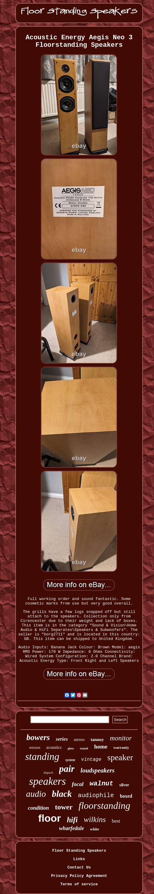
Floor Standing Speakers (79, 850)
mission (34, 748)
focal (77, 784)
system (70, 760)
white (94, 829)
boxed (126, 796)
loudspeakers (97, 770)
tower (64, 807)
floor (49, 818)
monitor (121, 738)
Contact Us (79, 867)
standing (42, 756)
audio (36, 794)
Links (79, 859)
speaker (120, 757)
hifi (72, 820)
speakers (47, 781)
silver (124, 785)
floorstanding (104, 805)
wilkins (95, 819)
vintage (91, 759)
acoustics (54, 747)
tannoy (97, 739)
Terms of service (79, 884)
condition (38, 808)
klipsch (48, 772)
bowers (38, 737)
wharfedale (71, 828)
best (116, 821)
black (62, 794)
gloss (71, 748)
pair (67, 769)
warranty (121, 747)
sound (84, 748)
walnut (101, 784)
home (100, 746)
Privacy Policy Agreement (79, 876)
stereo (79, 739)
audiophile (96, 795)
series (62, 739)
